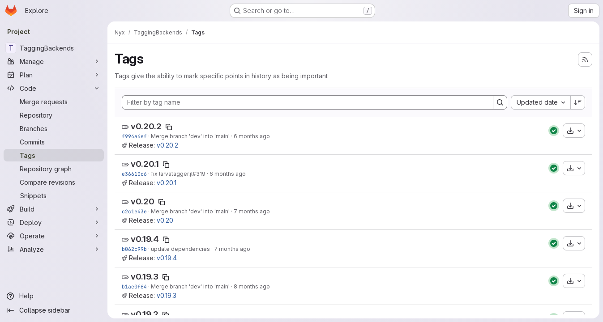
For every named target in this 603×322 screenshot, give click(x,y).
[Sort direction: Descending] (578, 102)
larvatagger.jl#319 (182, 173)
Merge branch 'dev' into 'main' (190, 136)
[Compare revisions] (54, 182)
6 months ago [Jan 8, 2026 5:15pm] (228, 173)
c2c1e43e (134, 211)
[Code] (54, 88)
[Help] (54, 296)
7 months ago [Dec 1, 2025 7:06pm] (252, 211)
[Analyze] (54, 249)
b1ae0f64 (134, 286)
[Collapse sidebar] (54, 310)
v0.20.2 (146, 126)
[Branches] (54, 128)
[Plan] (54, 74)
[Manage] (54, 61)
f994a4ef (134, 136)
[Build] (54, 209)
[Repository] (54, 115)
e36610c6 (134, 173)
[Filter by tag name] (307, 102)
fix (155, 173)
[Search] (500, 102)
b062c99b (134, 249)
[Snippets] (54, 195)
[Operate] (54, 235)
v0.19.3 (144, 276)
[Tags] (54, 155)
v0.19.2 (144, 314)
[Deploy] (54, 222)
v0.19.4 (145, 239)
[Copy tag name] (168, 127)
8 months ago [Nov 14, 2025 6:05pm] (252, 286)
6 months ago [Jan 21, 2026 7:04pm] (252, 136)
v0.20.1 (145, 164)
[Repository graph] (54, 168)
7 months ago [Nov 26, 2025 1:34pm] (232, 249)
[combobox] (540, 102)
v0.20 (142, 201)
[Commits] (54, 142)
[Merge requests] (54, 101)
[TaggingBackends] (54, 48)
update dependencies (180, 249)
